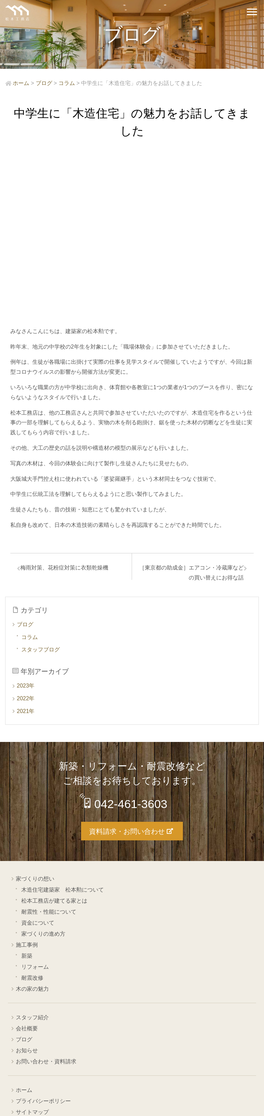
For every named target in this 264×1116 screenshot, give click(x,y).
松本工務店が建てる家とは (54, 737)
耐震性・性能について (48, 748)
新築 (26, 792)
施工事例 (27, 781)
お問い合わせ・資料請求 (46, 898)
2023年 (26, 523)
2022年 (26, 536)
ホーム (24, 926)
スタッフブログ (40, 487)
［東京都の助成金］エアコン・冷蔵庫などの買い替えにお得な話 (191, 408)
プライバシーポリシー (43, 937)
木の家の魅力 (32, 825)
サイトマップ (32, 948)
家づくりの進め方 (43, 770)
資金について (37, 759)
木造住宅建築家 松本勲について (62, 726)
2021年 (26, 548)
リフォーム (35, 803)
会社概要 (27, 865)
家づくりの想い (35, 715)
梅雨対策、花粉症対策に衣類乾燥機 (67, 403)
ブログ (25, 461)
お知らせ (27, 887)
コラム (29, 474)
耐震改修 (32, 814)
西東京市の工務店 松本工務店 (17, 13)
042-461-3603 (132, 641)
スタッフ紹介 (32, 854)
